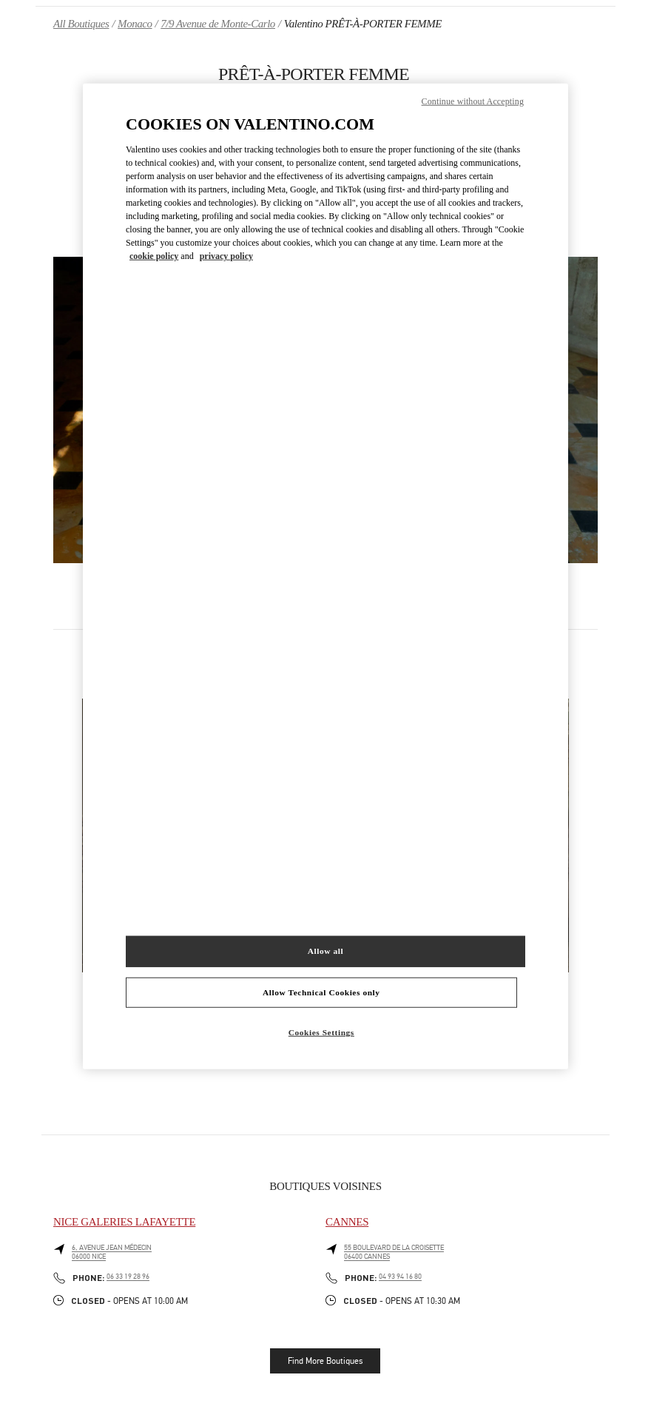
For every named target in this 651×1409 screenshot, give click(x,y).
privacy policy (226, 256)
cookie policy (153, 256)
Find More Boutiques (325, 1361)
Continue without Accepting (473, 100)
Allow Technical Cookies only (321, 991)
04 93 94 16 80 (400, 1276)
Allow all (325, 950)
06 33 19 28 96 (128, 1276)
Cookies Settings (321, 1032)
